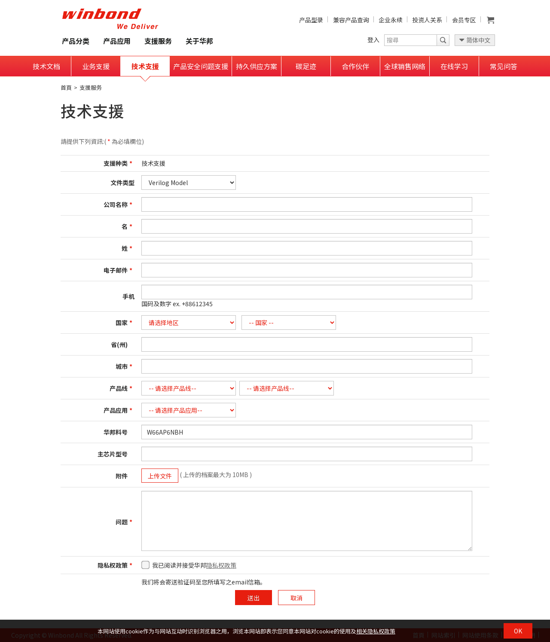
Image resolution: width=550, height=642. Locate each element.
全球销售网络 (404, 66)
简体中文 (478, 40)
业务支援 (96, 66)
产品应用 (117, 41)
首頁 (66, 87)
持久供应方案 (256, 66)
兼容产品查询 (351, 19)
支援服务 (158, 41)
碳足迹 (306, 66)
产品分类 (75, 41)
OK (518, 631)
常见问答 (503, 66)
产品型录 (311, 19)
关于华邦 (199, 41)
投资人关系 (427, 19)
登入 (373, 39)
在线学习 (454, 66)
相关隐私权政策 (375, 631)
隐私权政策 (221, 565)
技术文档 (46, 66)
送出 (254, 597)
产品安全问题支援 (200, 66)
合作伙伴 (355, 66)
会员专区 (464, 19)
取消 (296, 597)
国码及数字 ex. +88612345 (177, 303)
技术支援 (145, 66)
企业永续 (391, 19)
